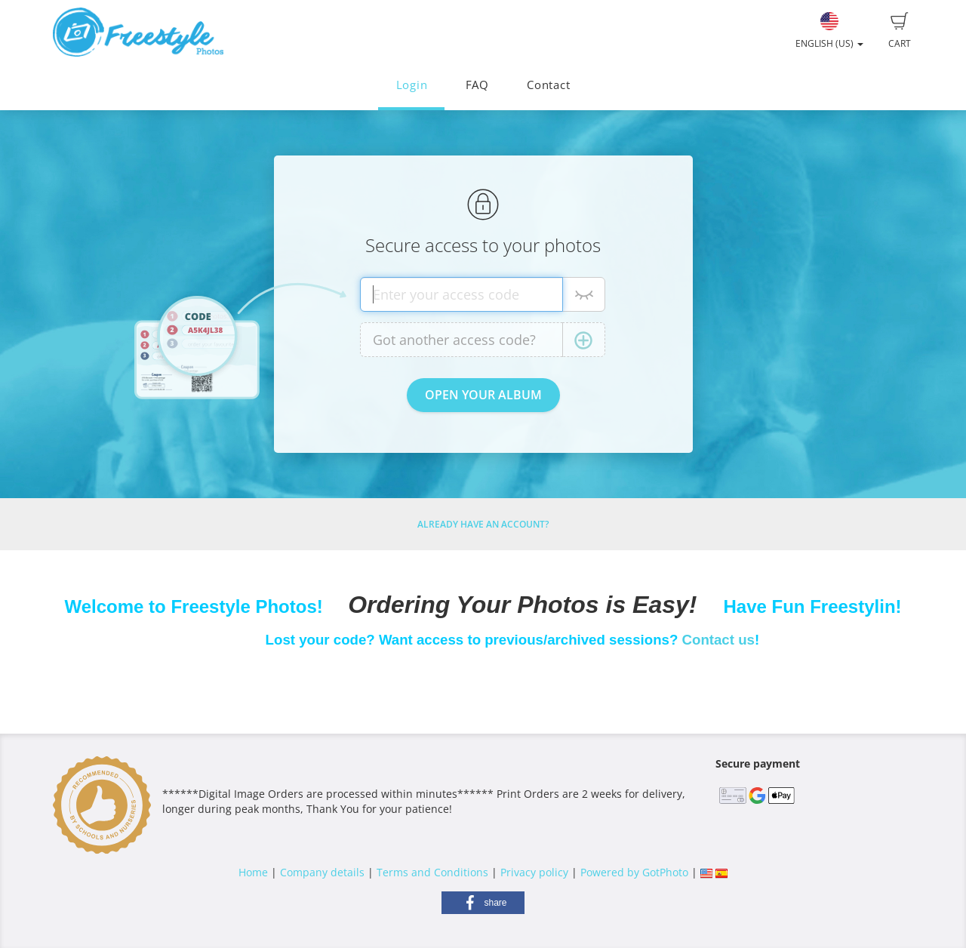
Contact (548, 85)
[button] (483, 902)
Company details (322, 872)
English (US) (829, 31)
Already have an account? (483, 524)
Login (412, 85)
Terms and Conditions (432, 872)
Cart (899, 31)
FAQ (477, 85)
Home (253, 872)
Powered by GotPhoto (634, 872)
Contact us (718, 640)
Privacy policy (534, 872)
